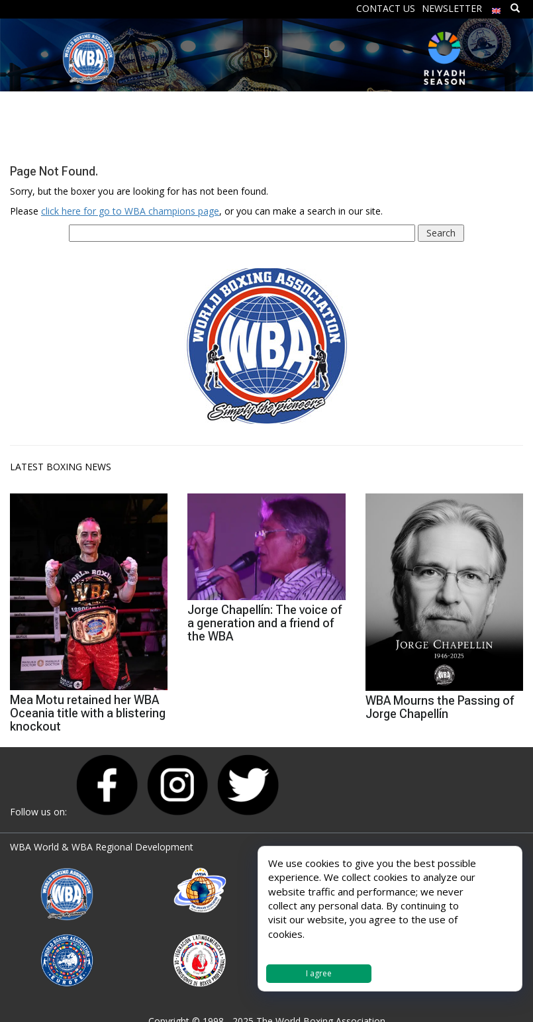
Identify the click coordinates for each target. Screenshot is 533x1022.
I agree (319, 973)
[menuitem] (496, 7)
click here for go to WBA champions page (130, 211)
